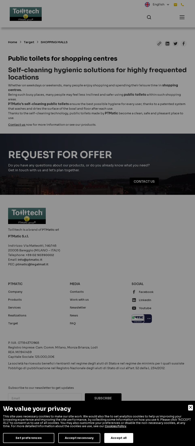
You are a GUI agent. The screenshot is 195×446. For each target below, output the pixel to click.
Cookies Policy (115, 426)
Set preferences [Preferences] (29, 438)
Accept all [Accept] (119, 438)
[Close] (190, 408)
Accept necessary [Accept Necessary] (79, 438)
